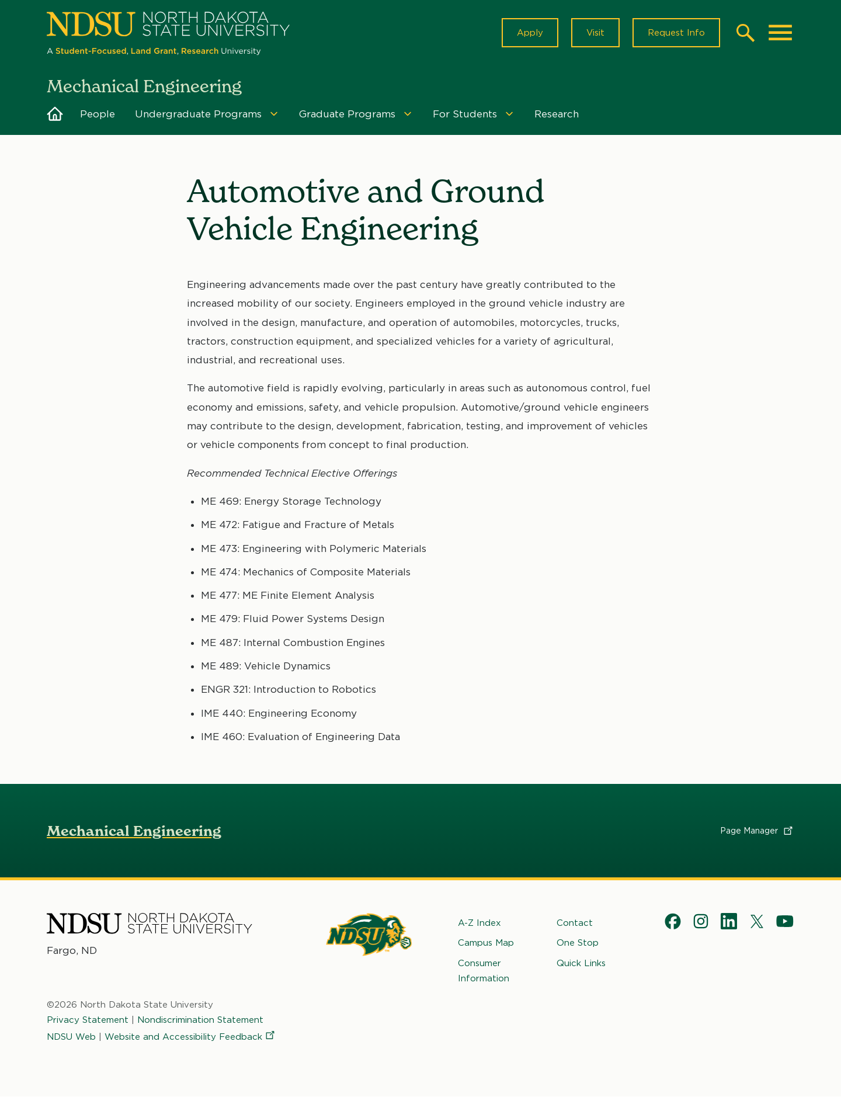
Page (757, 830)
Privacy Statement (87, 1020)
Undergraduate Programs (198, 114)
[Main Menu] (780, 33)
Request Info (676, 32)
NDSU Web (71, 1036)
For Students (465, 114)
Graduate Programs (347, 114)
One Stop (578, 943)
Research (556, 114)
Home (54, 114)
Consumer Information (483, 970)
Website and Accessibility (190, 1036)
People (97, 114)
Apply (530, 32)
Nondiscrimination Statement (200, 1020)
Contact (575, 923)
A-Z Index (479, 923)
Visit (595, 32)
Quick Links (581, 962)
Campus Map (486, 943)
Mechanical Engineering (134, 830)
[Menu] (274, 114)
